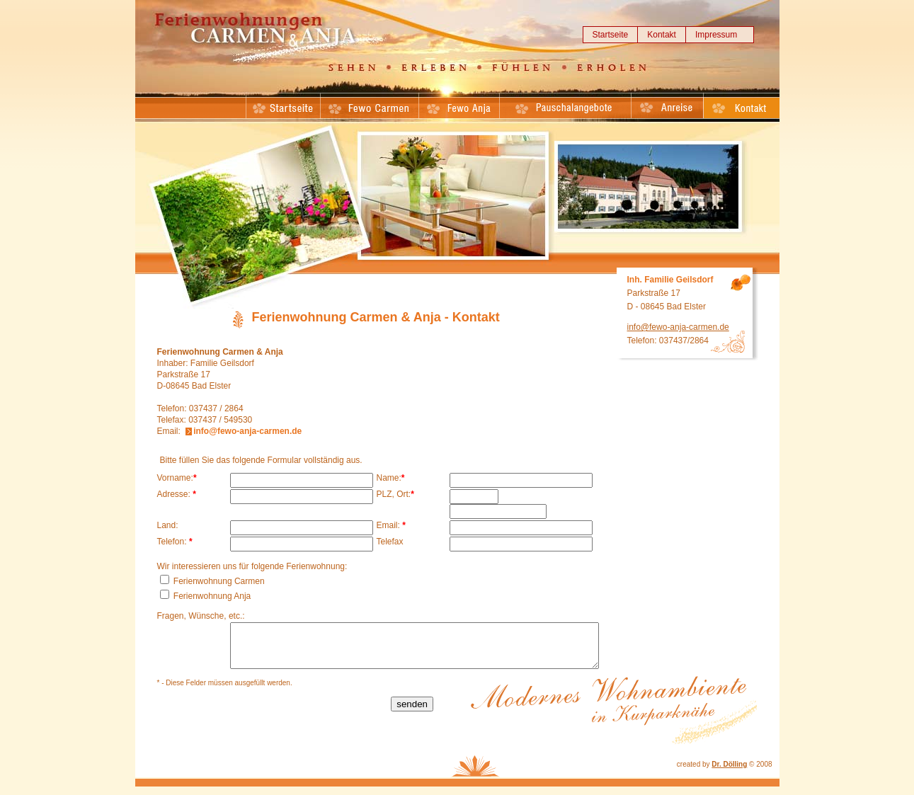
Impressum (716, 35)
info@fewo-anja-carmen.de (247, 431)
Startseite (611, 35)
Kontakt (661, 35)
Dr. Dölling (729, 773)
